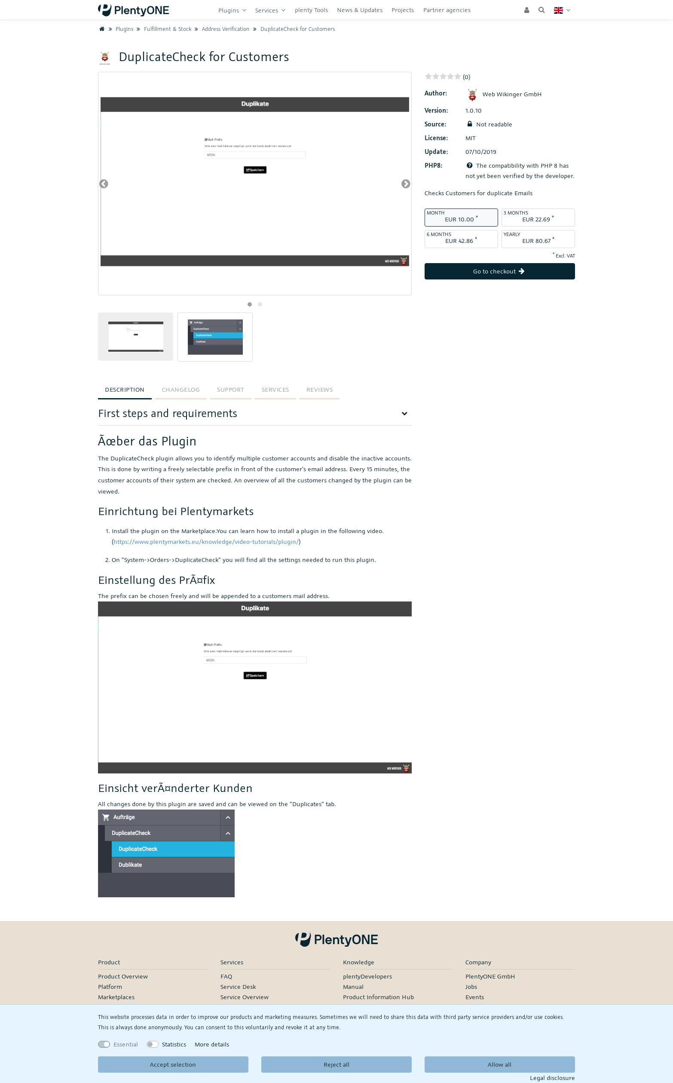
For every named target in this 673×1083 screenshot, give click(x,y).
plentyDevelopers (367, 976)
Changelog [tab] (181, 389)
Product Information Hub (378, 997)
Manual (353, 986)
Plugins (229, 10)
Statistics (174, 1044)
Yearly (512, 234)
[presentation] (103, 183)
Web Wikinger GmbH (503, 94)
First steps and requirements (167, 413)
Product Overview (123, 976)
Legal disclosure (552, 1078)
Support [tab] (231, 389)
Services (267, 10)
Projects (403, 10)
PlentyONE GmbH (490, 976)
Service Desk (238, 986)
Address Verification (221, 28)
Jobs (471, 986)
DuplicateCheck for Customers (292, 28)
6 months (439, 234)
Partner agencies (447, 10)
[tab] (255, 416)
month (436, 212)
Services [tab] (275, 389)
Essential (125, 1044)
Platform (110, 986)
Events (474, 997)
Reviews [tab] (319, 389)
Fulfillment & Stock (163, 28)
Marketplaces (116, 997)
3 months (516, 212)
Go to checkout (499, 271)
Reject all (336, 1064)
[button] (250, 304)
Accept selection (173, 1064)
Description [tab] (125, 389)
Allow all (499, 1064)
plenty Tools (311, 10)
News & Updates (359, 10)
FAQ (226, 976)
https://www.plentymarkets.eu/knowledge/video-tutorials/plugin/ (206, 541)
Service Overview (244, 997)
